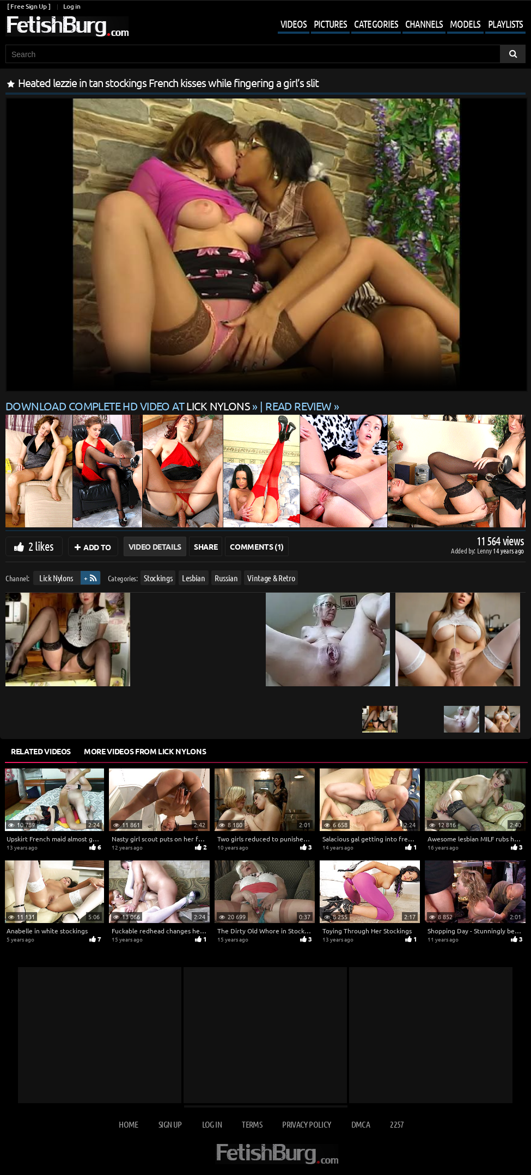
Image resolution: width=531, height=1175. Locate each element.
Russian (226, 578)
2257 (397, 1124)
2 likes (40, 546)
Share (205, 546)
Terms (252, 1124)
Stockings (158, 578)
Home (128, 1124)
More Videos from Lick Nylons (145, 751)
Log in (71, 6)
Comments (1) (257, 546)
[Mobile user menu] (393, 25)
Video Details (155, 546)
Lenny (485, 550)
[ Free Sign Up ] (28, 6)
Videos (293, 23)
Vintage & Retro (271, 578)
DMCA (360, 1124)
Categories (376, 23)
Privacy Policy (306, 1124)
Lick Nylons (56, 578)
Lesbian (193, 578)
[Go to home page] (67, 26)
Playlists (505, 23)
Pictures (330, 23)
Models (465, 23)
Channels (424, 23)
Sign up (169, 1124)
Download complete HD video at (128, 406)
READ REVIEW (298, 406)
